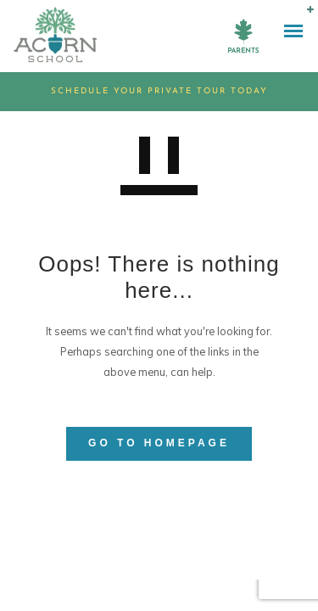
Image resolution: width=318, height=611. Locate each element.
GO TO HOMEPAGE (159, 443)
